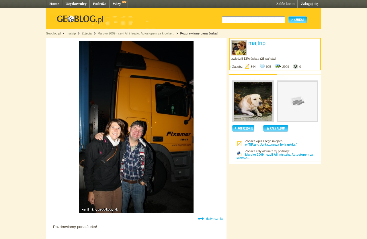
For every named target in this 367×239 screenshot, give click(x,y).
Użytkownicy (76, 3)
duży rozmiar (215, 218)
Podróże (99, 3)
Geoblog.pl (53, 33)
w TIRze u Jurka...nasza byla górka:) (271, 144)
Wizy (117, 3)
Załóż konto (285, 3)
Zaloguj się (309, 3)
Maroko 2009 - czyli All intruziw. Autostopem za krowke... (135, 33)
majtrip (71, 33)
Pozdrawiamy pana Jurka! (199, 33)
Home (54, 3)
